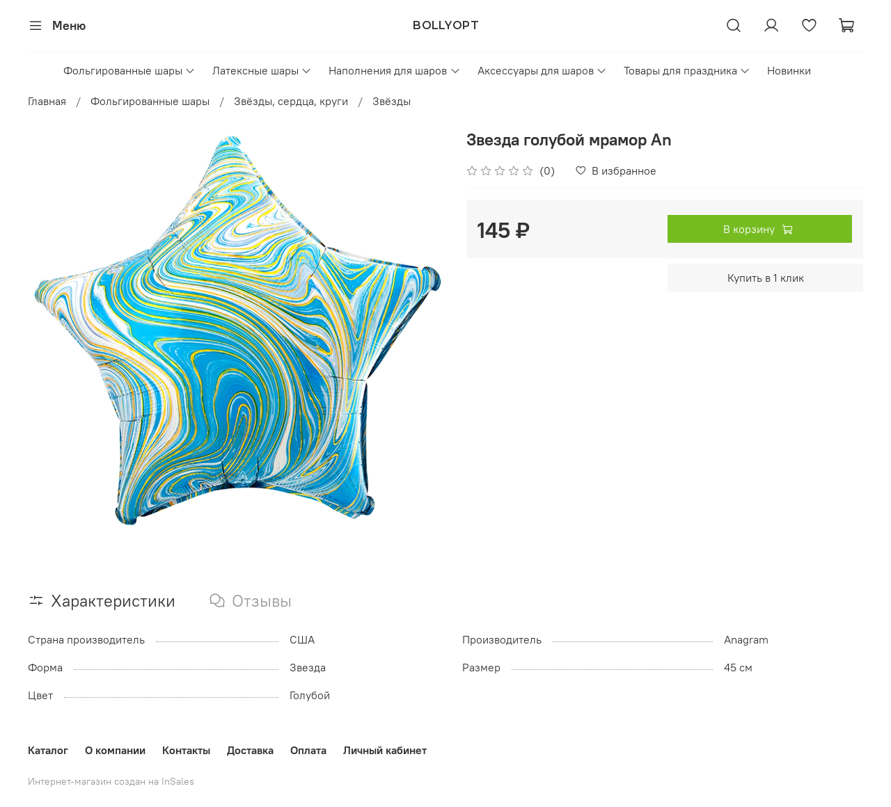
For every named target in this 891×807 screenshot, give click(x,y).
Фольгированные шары (129, 70)
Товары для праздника (687, 70)
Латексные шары (262, 70)
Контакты (186, 750)
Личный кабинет (385, 750)
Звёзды (391, 101)
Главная (47, 101)
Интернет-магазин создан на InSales (111, 781)
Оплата (308, 750)
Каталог (48, 750)
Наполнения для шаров (394, 70)
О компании (115, 750)
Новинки (789, 70)
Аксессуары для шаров (542, 70)
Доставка (250, 750)
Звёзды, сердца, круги (291, 101)
